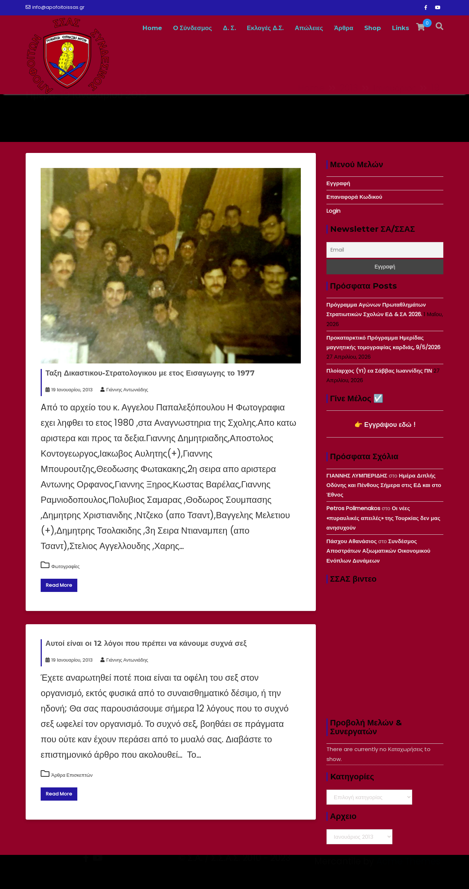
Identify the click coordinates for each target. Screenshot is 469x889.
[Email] (384, 250)
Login (333, 211)
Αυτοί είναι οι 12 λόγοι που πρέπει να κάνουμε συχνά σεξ (146, 643)
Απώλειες (309, 28)
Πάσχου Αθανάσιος (351, 541)
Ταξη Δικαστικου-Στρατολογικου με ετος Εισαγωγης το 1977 (150, 373)
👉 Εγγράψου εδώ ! (385, 424)
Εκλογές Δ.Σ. (265, 28)
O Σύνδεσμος (192, 28)
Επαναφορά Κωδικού (354, 197)
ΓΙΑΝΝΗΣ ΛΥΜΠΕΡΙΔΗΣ (356, 475)
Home (152, 28)
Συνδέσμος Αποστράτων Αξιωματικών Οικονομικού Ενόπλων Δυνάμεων (378, 550)
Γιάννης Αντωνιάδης (124, 389)
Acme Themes (408, 876)
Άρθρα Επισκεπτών (72, 775)
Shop (372, 28)
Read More (59, 585)
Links (400, 28)
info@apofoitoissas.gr (55, 7)
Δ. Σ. (229, 28)
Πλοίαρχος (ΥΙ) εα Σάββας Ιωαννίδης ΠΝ (379, 370)
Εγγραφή (338, 183)
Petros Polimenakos (353, 508)
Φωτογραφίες (65, 566)
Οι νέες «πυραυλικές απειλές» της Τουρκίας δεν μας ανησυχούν (383, 517)
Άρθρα (343, 28)
